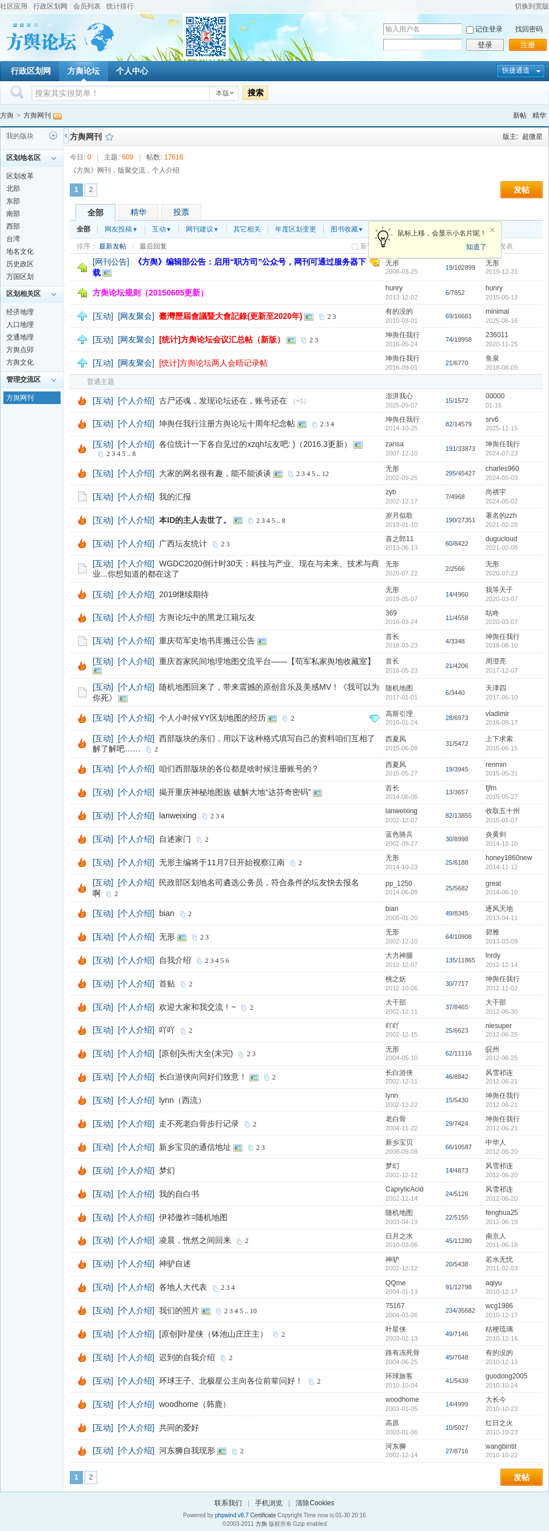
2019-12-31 (502, 271)
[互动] (103, 316)
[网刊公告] (111, 261)
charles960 (502, 469)
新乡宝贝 (399, 1142)
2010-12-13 (502, 1361)
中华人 (496, 1142)
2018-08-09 (502, 367)
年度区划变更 (295, 229)
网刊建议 (202, 229)
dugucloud (501, 539)
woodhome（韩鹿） (194, 1404)
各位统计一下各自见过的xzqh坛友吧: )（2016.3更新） (255, 444)
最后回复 (153, 246)
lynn (391, 1096)
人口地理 (20, 325)
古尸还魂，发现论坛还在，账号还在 (223, 400)
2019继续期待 (184, 594)
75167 (394, 1306)
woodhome (402, 1400)
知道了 (476, 247)
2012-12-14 (502, 964)
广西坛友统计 (183, 543)
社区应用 (13, 6)
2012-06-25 (502, 1034)
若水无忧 (499, 1260)
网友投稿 (121, 229)
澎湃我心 (399, 396)
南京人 (496, 1236)
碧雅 (492, 932)
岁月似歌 (399, 515)
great (493, 884)
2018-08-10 (502, 645)
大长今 (496, 1400)
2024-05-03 (502, 477)
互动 (162, 229)
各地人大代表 (183, 1287)
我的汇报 (175, 496)
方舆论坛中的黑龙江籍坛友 (207, 617)
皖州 (492, 1049)
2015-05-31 (502, 773)
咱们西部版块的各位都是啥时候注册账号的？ (239, 768)
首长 (392, 637)
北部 (13, 189)
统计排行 (120, 6)
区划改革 (20, 176)
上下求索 (499, 739)
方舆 (7, 115)
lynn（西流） (182, 1100)
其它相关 (247, 229)
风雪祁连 (499, 1073)
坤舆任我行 (402, 335)
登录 (485, 45)
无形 (392, 263)
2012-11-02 (502, 988)
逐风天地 (499, 909)
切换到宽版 (532, 6)
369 (391, 613)
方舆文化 (20, 362)
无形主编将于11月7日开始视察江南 (221, 862)
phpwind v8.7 (232, 1515)
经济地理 (20, 312)
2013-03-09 (502, 941)
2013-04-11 (502, 917)
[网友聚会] (136, 316)
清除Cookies (315, 1503)
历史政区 (20, 264)
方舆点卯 (20, 350)
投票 (181, 212)
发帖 (522, 189)
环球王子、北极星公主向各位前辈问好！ (231, 1380)
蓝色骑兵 (399, 834)
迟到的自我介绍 (187, 1357)
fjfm (491, 788)
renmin (496, 765)
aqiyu (494, 1283)
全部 (95, 212)
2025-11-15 (502, 428)
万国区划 (20, 277)
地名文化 (20, 251)
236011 (497, 335)
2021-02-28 (502, 524)
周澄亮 (496, 661)
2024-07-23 (502, 453)
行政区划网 (50, 6)
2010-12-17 (502, 1291)
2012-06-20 (502, 1151)
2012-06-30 (502, 1011)
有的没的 (399, 311)
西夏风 (395, 739)
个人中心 (132, 70)
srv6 (492, 419)
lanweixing (177, 815)
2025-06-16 (502, 320)
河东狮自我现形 (187, 1450)
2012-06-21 (502, 1081)
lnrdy (493, 956)
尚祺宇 (496, 492)
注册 (527, 45)
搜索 (256, 92)
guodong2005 (506, 1376)
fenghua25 (502, 1213)
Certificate (263, 1515)
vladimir (497, 714)
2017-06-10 (502, 697)
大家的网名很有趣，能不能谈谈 (215, 473)
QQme (395, 1283)
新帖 (520, 115)
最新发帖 (112, 246)
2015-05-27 (502, 796)
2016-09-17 (502, 722)
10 (253, 1311)
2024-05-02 (502, 501)
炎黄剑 (496, 834)
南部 (13, 214)
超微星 (532, 137)
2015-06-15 (502, 748)
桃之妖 (395, 979)
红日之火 (499, 1423)
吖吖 (167, 1029)
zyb (390, 492)
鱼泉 (492, 358)
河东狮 (395, 1446)
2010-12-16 (502, 1338)
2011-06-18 (502, 1244)
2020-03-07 (502, 598)
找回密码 (529, 29)
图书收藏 (347, 229)
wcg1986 (499, 1306)
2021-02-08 (502, 547)
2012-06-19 (502, 1221)
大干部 (395, 1002)
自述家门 (175, 839)
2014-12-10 (502, 843)
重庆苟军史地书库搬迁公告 (207, 640)
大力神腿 (399, 956)
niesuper (499, 1026)
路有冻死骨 (402, 1353)
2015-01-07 (502, 820)
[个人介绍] (136, 400)
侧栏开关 (66, 135)
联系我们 (228, 1503)
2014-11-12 (502, 867)
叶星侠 (395, 1329)
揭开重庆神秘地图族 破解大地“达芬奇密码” (235, 792)
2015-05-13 (502, 297)
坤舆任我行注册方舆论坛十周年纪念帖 (227, 423)
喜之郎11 (399, 539)
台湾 (13, 239)
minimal (497, 311)
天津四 (496, 688)
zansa (394, 444)
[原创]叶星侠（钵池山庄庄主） (213, 1333)
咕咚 (492, 613)
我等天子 (499, 590)
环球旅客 (399, 1376)
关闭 (492, 230)
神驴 (392, 1260)
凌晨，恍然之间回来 (195, 1240)
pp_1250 (398, 884)
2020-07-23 (502, 573)
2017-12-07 (502, 670)
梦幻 (167, 1170)
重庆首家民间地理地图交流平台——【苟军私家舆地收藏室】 (267, 661)
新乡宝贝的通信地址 (195, 1147)
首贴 (167, 983)
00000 (495, 396)
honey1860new (509, 858)
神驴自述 (175, 1263)
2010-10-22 (502, 1455)
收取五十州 (503, 811)
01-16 (494, 405)
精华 (539, 115)
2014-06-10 (502, 892)
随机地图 (399, 688)
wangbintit (501, 1446)
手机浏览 (269, 1503)
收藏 (109, 136)
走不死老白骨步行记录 (199, 1123)
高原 (392, 1423)
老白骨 (395, 1119)
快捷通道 (516, 70)
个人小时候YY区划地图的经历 (212, 717)
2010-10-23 (502, 1408)
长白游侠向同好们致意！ (203, 1076)
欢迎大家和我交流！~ (197, 1007)
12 (325, 474)
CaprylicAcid (404, 1189)
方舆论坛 (83, 70)
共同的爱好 (179, 1427)
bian (166, 913)
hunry (394, 288)
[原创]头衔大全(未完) (196, 1053)
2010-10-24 (502, 1385)
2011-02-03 (502, 1268)
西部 (13, 226)
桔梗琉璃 (499, 1329)
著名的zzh (501, 515)
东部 (13, 201)
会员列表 (87, 6)
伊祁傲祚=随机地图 (193, 1217)
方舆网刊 (37, 115)
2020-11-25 (502, 344)
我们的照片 (179, 1310)
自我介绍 (175, 960)
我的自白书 (179, 1193)
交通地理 (20, 337)
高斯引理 (399, 714)
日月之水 (399, 1236)
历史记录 (53, 135)
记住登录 (489, 29)
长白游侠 (399, 1073)
